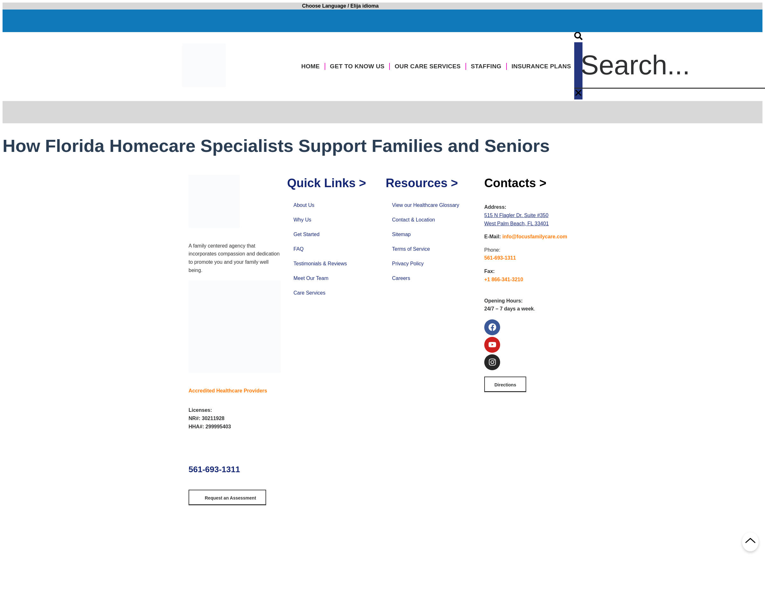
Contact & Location (413, 219)
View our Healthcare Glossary (425, 205)
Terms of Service (411, 249)
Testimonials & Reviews (320, 263)
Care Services (309, 293)
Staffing (486, 66)
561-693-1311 (214, 469)
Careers (401, 278)
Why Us (302, 219)
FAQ (298, 249)
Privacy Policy (408, 263)
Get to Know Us (357, 66)
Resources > (422, 183)
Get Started (306, 234)
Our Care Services (427, 66)
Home (310, 66)
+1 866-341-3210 (503, 279)
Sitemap (401, 234)
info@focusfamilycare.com (534, 236)
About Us (303, 205)
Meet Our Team (310, 278)
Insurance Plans (541, 66)
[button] (578, 37)
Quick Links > (326, 183)
